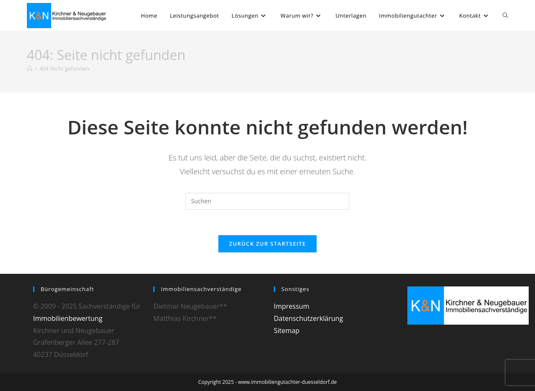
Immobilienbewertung (67, 318)
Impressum (291, 306)
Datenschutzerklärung (308, 318)
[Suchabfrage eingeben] (267, 201)
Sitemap (286, 330)
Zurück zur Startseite (267, 243)
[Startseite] (29, 68)
